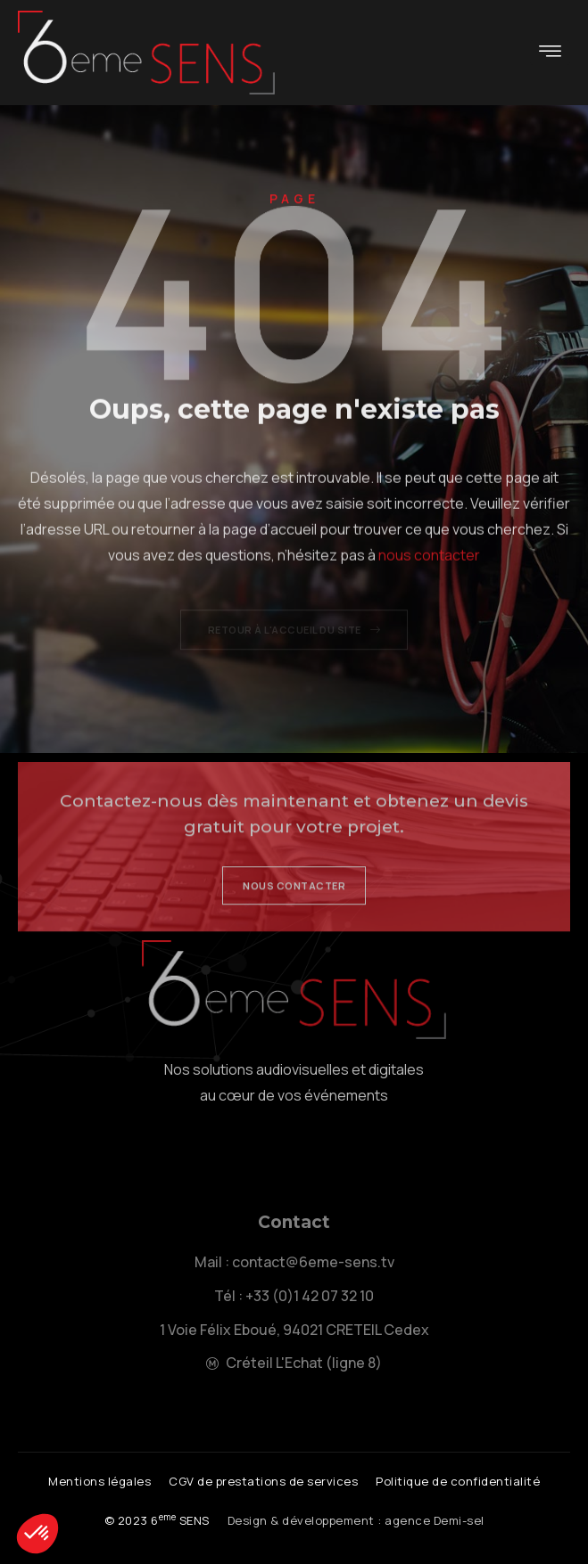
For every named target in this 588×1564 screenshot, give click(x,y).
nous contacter (429, 583)
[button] (157, 1521)
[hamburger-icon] (550, 52)
